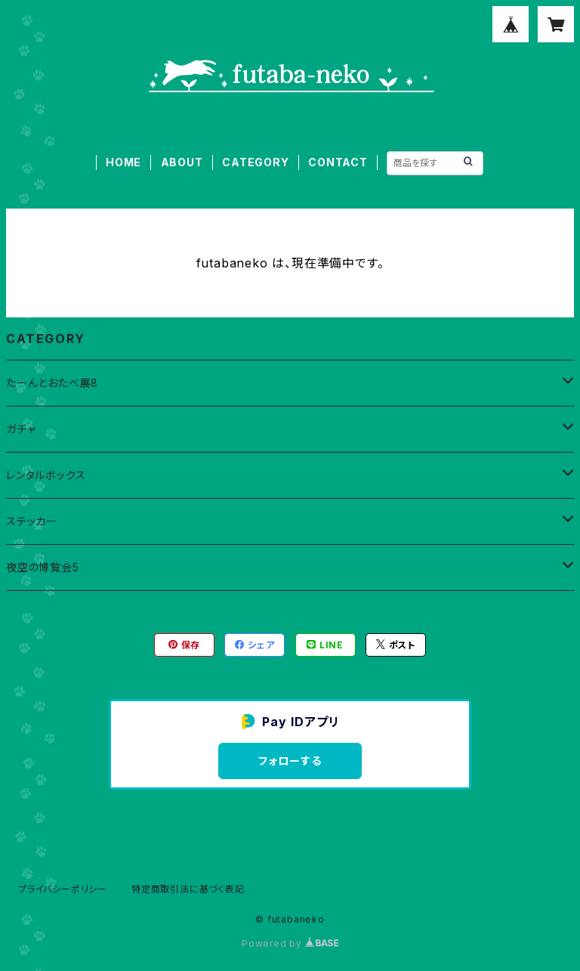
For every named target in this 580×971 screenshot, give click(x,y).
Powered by (290, 943)
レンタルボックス (45, 474)
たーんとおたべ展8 (52, 382)
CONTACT (338, 162)
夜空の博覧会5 (42, 567)
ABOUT (182, 162)
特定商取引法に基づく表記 (188, 889)
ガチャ (20, 428)
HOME (123, 162)
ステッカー (31, 521)
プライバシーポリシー (62, 889)
